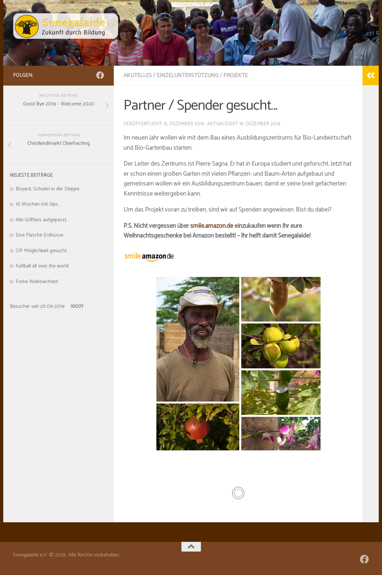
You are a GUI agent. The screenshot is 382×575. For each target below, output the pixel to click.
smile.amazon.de (211, 226)
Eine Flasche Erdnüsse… (41, 235)
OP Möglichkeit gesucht (41, 251)
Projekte (235, 75)
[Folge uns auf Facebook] (100, 75)
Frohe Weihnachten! (37, 282)
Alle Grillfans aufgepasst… (42, 220)
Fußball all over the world (42, 266)
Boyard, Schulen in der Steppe (47, 189)
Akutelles (138, 75)
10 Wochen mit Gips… (38, 204)
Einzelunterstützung (187, 75)
